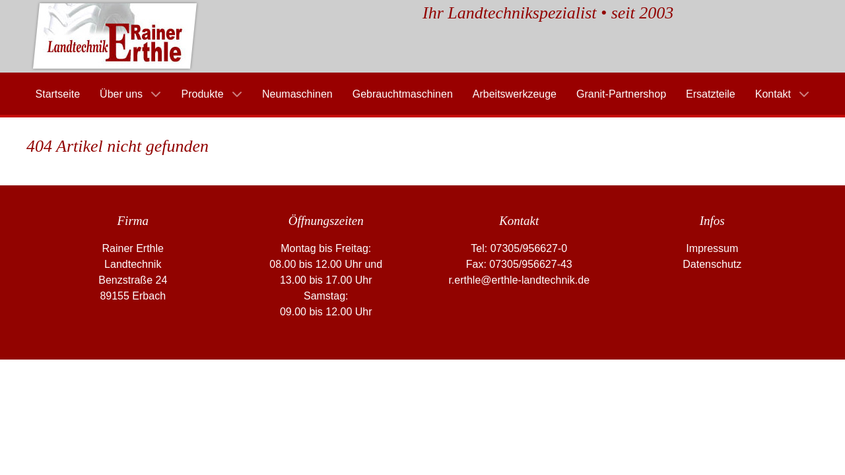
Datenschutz (712, 264)
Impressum (712, 248)
